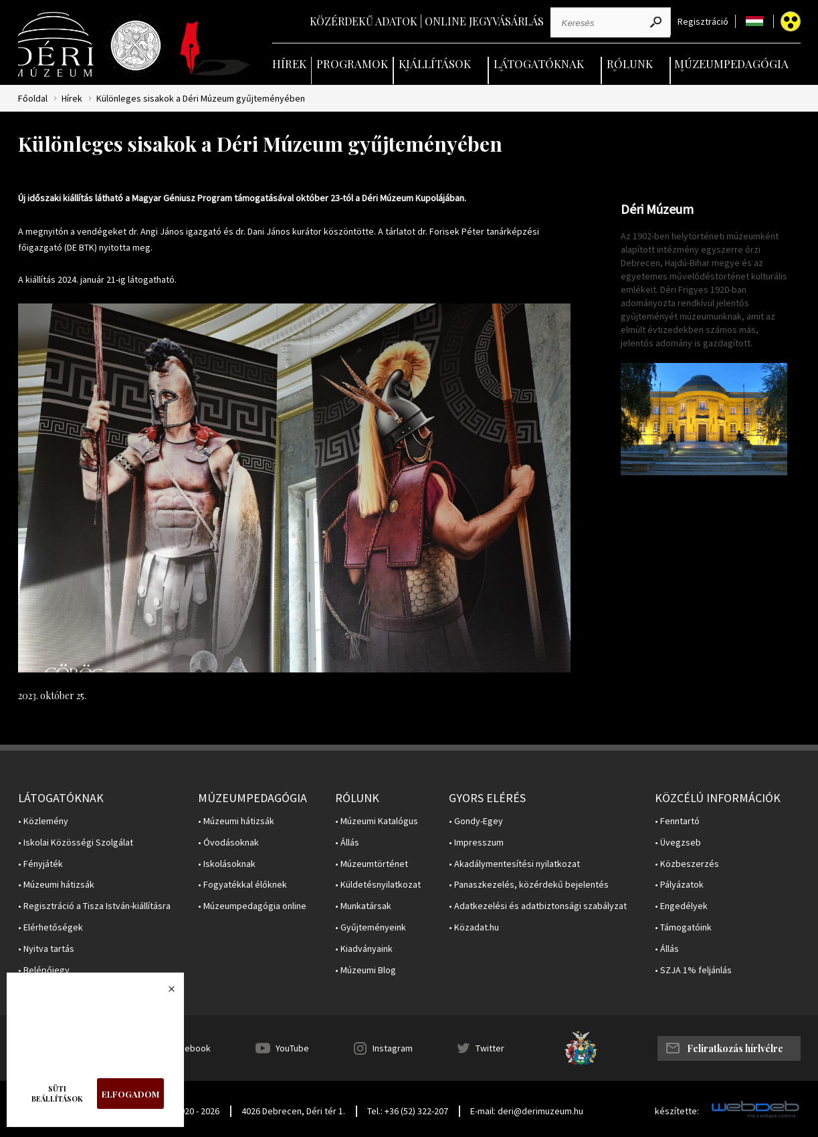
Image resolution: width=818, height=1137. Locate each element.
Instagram (393, 1048)
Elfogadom (130, 1094)
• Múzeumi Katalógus (376, 821)
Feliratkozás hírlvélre (735, 1048)
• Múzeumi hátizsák (56, 884)
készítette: (677, 1111)
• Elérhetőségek (50, 927)
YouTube (292, 1048)
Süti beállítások (57, 1094)
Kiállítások (435, 63)
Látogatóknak (539, 63)
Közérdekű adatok (363, 21)
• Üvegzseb (678, 842)
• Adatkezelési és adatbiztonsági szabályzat (538, 906)
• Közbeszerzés (687, 864)
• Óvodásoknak (228, 842)
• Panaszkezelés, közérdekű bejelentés (529, 884)
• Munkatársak (363, 906)
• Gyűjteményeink (370, 927)
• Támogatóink (683, 927)
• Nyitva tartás (46, 949)
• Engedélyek (681, 906)
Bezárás (164, 992)
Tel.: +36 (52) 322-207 (407, 1111)
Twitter (490, 1048)
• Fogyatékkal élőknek (242, 884)
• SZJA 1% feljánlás (693, 970)
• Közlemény (43, 821)
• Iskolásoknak (226, 864)
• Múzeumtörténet (371, 864)
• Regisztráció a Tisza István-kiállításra (94, 906)
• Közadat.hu (474, 927)
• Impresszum (476, 842)
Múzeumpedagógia (731, 63)
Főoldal (32, 98)
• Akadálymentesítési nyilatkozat (514, 864)
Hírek (289, 63)
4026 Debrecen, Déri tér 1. (293, 1111)
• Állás (347, 842)
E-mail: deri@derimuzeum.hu (526, 1111)
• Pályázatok (679, 884)
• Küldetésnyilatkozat (378, 884)
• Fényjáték (40, 864)
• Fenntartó (677, 821)
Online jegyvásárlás (484, 21)
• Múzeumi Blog (365, 970)
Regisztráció (703, 21)
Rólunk (630, 63)
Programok (352, 63)
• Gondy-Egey (476, 821)
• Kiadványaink (364, 949)
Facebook (191, 1048)
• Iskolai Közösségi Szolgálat (75, 842)
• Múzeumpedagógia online (252, 906)
